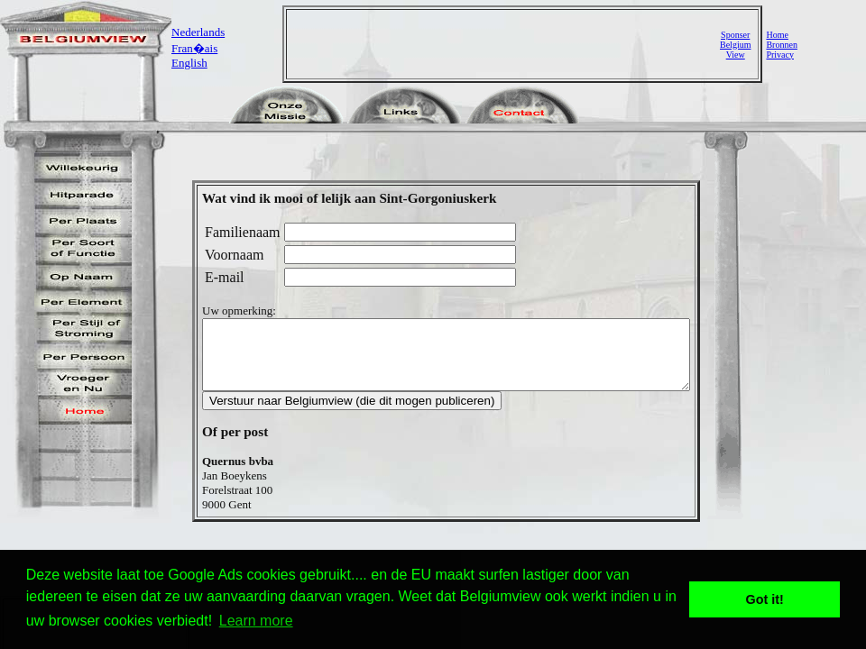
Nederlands (198, 32)
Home (777, 35)
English (189, 62)
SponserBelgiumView (735, 44)
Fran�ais (194, 48)
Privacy (780, 54)
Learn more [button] (256, 620)
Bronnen (781, 45)
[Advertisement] (505, 44)
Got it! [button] (765, 599)
